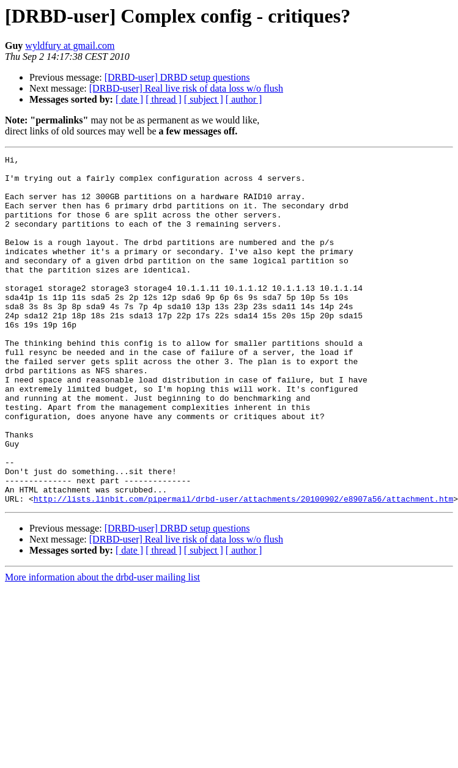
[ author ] (244, 99)
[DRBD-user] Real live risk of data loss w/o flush (186, 88)
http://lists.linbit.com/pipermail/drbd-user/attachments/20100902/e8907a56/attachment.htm (243, 568)
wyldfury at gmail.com (69, 45)
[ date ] (129, 99)
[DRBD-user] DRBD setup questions (177, 77)
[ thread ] (164, 99)
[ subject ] (203, 99)
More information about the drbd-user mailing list (102, 647)
